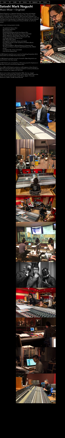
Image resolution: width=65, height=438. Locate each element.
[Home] (4, 2)
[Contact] (45, 2)
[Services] (25, 2)
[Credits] (15, 2)
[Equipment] (35, 2)
